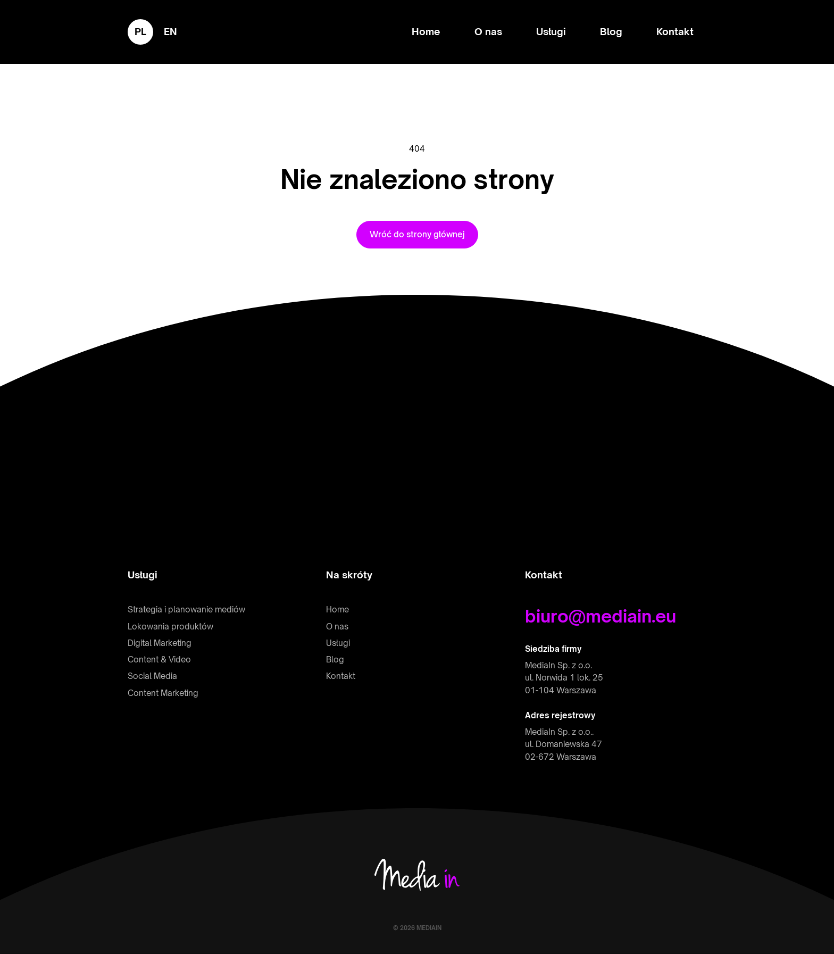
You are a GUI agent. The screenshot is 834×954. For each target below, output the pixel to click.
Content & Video (159, 659)
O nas (488, 31)
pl (140, 31)
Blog (611, 31)
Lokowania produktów (170, 626)
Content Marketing (163, 693)
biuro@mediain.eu (600, 616)
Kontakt (675, 31)
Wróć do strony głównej (417, 234)
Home (426, 31)
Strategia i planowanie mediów (186, 609)
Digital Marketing (159, 643)
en (170, 31)
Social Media (152, 676)
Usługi (551, 31)
